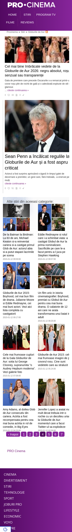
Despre (10, 528)
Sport (9, 498)
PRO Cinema (16, 451)
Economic (12, 516)
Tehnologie (14, 492)
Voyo (8, 522)
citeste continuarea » (18, 90)
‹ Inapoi (13, 434)
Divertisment (15, 480)
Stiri (8, 486)
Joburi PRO (13, 504)
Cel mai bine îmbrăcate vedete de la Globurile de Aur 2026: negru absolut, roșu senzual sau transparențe (37, 70)
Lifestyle (11, 510)
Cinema (10, 474)
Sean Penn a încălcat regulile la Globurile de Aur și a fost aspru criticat (37, 162)
